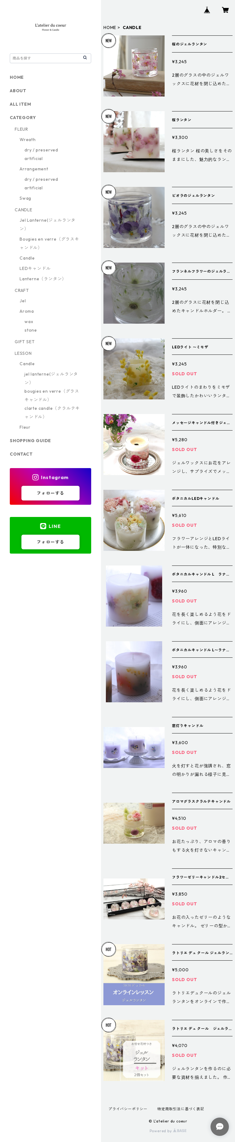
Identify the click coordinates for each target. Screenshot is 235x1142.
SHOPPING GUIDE (30, 440)
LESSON (23, 353)
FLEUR (21, 129)
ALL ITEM (20, 104)
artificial (33, 158)
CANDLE (23, 210)
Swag (25, 198)
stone (30, 330)
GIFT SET (25, 341)
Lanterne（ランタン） (43, 279)
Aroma (27, 311)
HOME (109, 27)
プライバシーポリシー (127, 1109)
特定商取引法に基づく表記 (180, 1109)
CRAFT (22, 290)
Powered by (168, 1131)
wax (28, 321)
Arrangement (34, 169)
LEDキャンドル (35, 268)
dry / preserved (41, 150)
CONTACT (21, 454)
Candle (27, 258)
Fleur (25, 427)
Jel (23, 301)
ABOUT (18, 90)
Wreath (28, 139)
